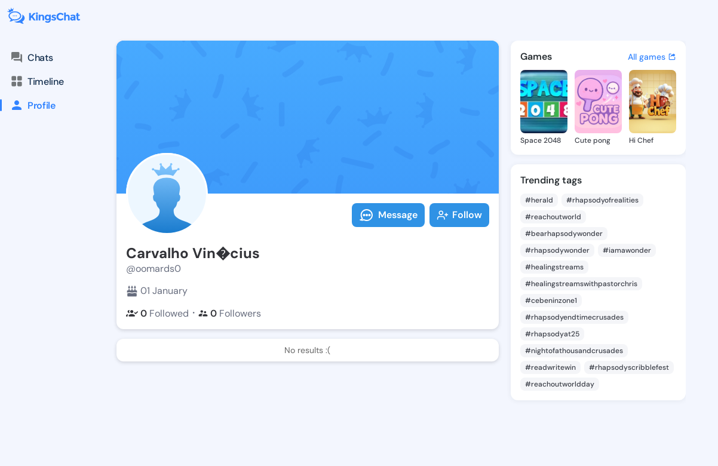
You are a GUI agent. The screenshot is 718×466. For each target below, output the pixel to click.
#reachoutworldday (559, 384)
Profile (28, 105)
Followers (229, 313)
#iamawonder (627, 250)
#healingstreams (554, 267)
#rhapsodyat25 (552, 334)
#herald (539, 200)
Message (388, 215)
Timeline (36, 81)
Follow (459, 215)
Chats (31, 57)
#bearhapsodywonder (564, 233)
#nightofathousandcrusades (574, 350)
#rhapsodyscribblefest (629, 367)
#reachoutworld (553, 217)
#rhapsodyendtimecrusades (574, 317)
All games (652, 56)
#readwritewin (550, 367)
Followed (157, 313)
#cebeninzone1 (551, 300)
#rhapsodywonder (557, 250)
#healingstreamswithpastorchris (581, 284)
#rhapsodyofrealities (602, 200)
